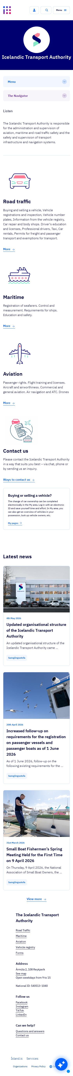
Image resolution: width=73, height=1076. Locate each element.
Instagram (22, 1006)
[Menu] (36, 81)
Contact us (22, 1035)
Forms (20, 953)
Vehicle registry (25, 947)
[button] (34, 10)
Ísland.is (17, 1058)
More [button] (9, 249)
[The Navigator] (36, 95)
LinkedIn (21, 1014)
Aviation (21, 941)
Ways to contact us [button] (19, 480)
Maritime (21, 936)
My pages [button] (15, 523)
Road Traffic (23, 930)
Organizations (20, 1066)
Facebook (21, 1002)
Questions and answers (30, 1031)
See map (21, 973)
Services (32, 1058)
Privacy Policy (38, 1066)
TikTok (20, 1010)
